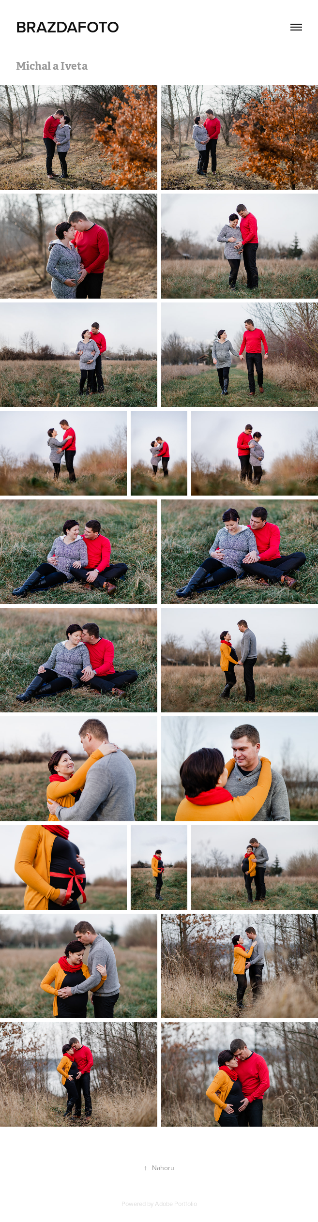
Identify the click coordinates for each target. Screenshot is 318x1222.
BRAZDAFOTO (67, 26)
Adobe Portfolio (176, 1203)
